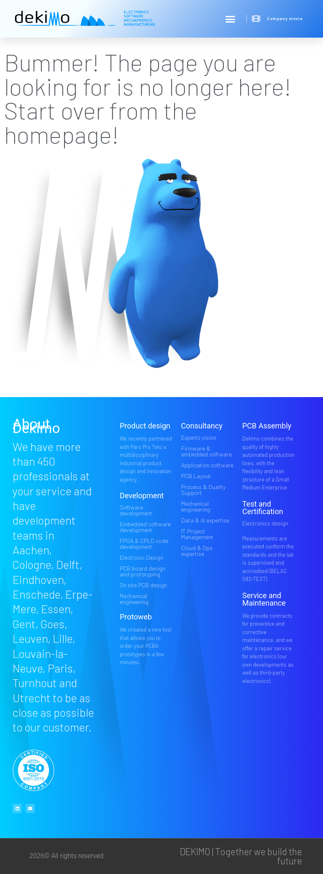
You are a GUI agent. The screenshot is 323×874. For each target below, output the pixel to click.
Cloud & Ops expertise (197, 550)
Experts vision (198, 437)
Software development (136, 510)
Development (142, 495)
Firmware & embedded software (206, 451)
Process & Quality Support (203, 489)
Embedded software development (145, 526)
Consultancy (202, 425)
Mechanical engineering (134, 598)
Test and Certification (262, 507)
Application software (207, 465)
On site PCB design (143, 585)
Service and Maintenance (264, 599)
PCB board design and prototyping (142, 571)
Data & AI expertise (205, 520)
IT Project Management (197, 533)
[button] (230, 19)
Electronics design (265, 523)
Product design (145, 425)
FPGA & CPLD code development (144, 543)
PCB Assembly (266, 425)
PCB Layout (196, 475)
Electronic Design (141, 557)
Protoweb (136, 616)
